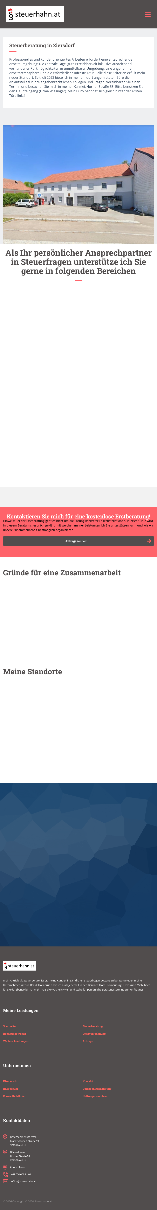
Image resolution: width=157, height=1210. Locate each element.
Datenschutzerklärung (97, 1088)
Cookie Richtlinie (14, 1096)
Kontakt (88, 1081)
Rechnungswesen (14, 1033)
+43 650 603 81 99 (21, 1174)
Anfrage (88, 1041)
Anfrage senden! (108, 541)
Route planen (18, 1167)
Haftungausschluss (95, 1096)
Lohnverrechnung (94, 1033)
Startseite (9, 1026)
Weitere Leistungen (15, 1041)
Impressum (10, 1088)
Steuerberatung (93, 1026)
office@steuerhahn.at (23, 1181)
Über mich (9, 1081)
